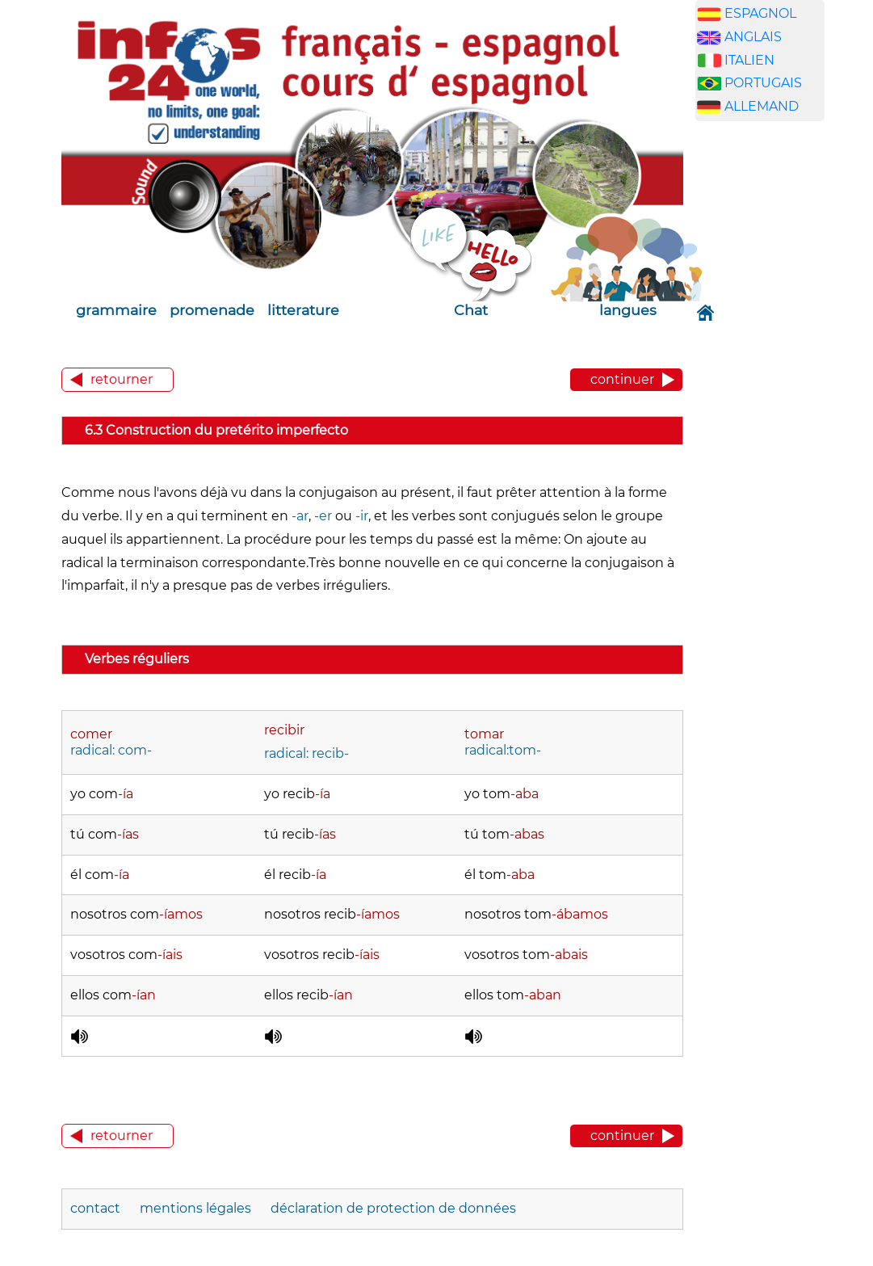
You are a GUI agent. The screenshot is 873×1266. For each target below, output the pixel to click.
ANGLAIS (753, 36)
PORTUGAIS (763, 82)
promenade (212, 309)
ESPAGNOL (760, 13)
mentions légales (195, 1208)
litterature (303, 309)
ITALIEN (749, 60)
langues (628, 309)
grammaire (116, 309)
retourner (121, 379)
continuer (622, 379)
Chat (471, 309)
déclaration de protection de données (393, 1208)
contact (95, 1208)
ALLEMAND (761, 106)
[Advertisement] (772, 387)
